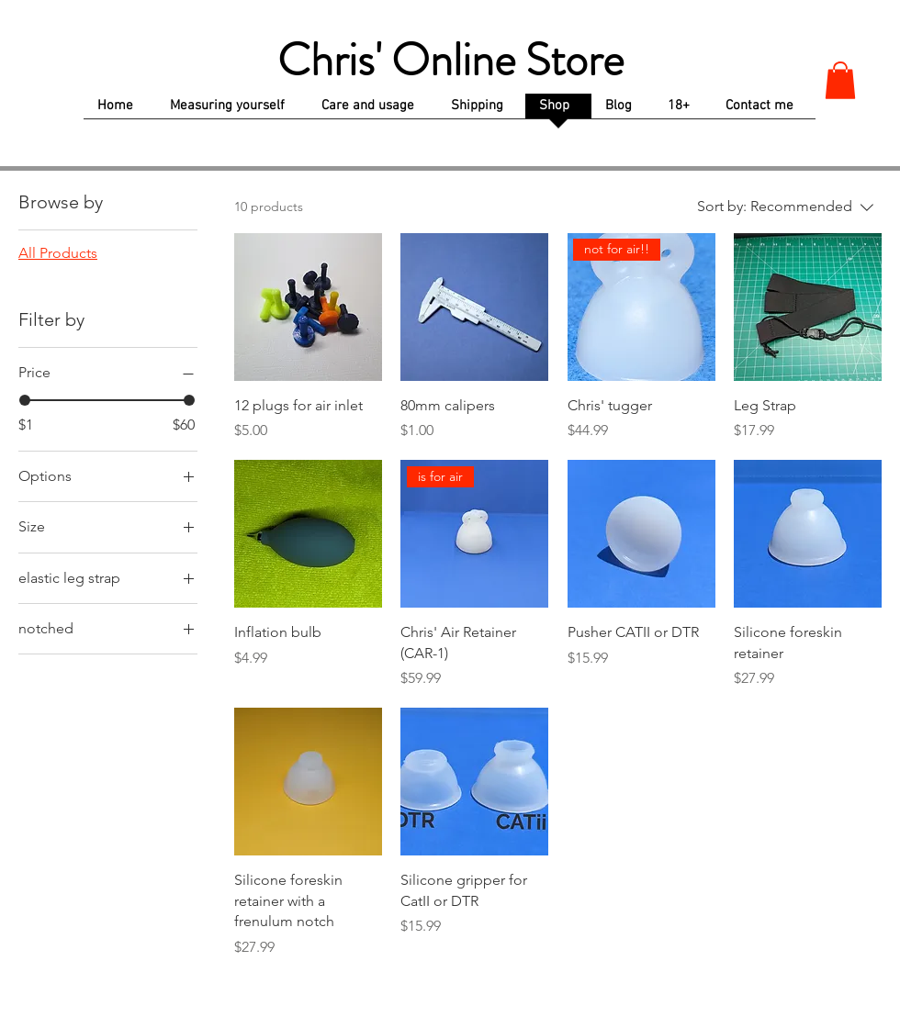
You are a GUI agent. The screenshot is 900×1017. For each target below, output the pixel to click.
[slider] (25, 400)
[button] (840, 80)
